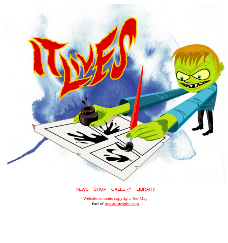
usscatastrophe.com (122, 203)
